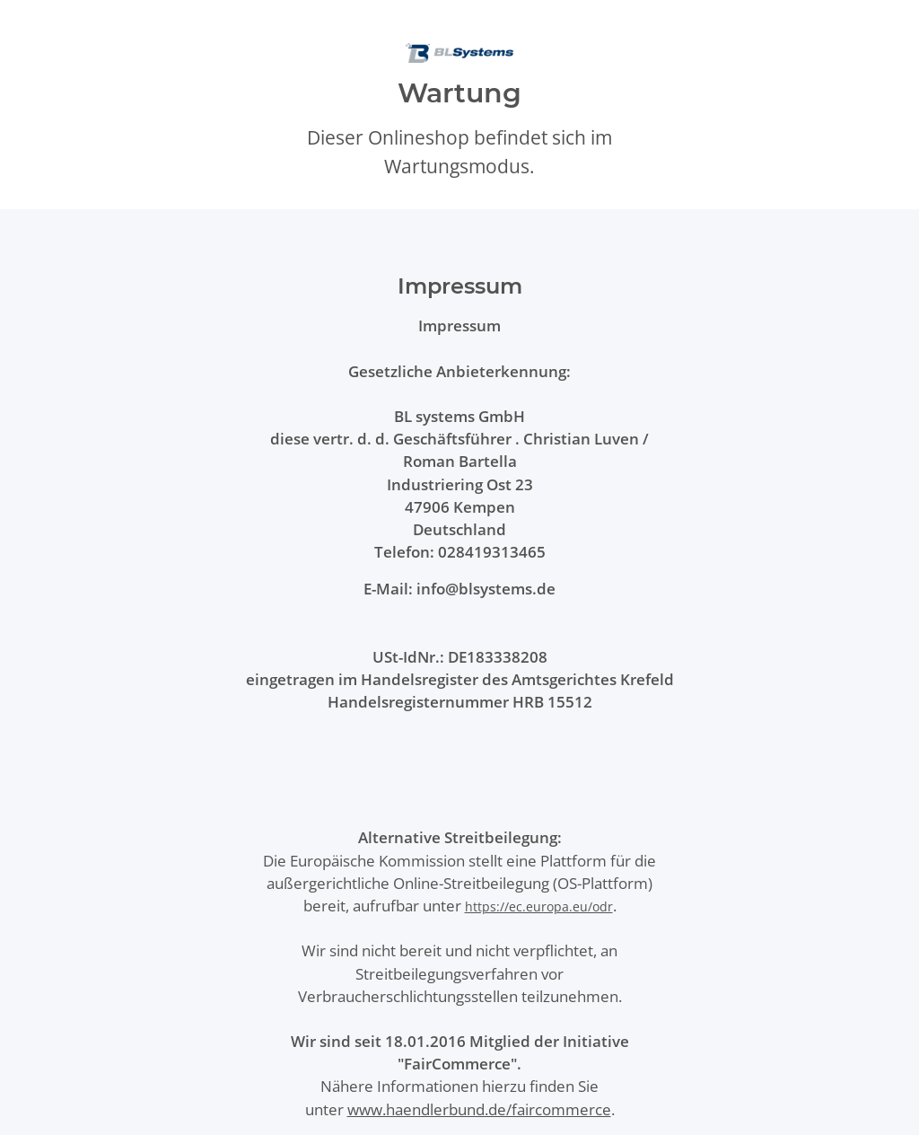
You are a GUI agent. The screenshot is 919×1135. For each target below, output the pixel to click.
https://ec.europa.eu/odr (539, 906)
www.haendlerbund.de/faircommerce (479, 1109)
